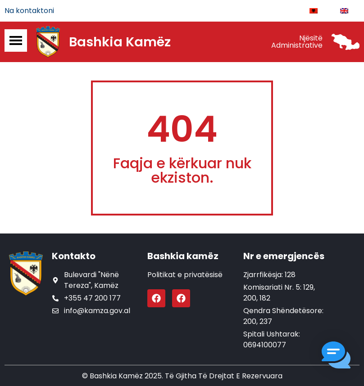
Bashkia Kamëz (120, 42)
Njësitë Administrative (297, 41)
